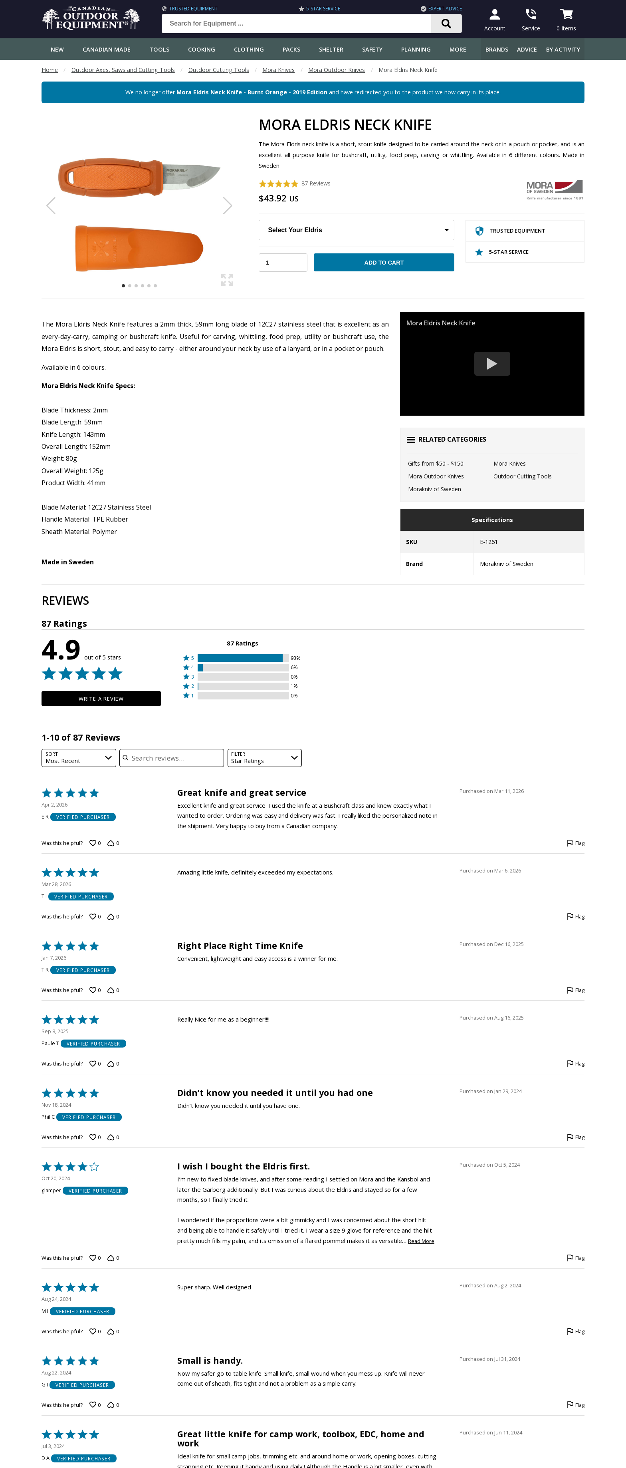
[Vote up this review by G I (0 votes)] (95, 1405)
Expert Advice (445, 8)
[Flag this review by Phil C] (575, 1137)
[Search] (446, 23)
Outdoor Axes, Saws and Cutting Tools (123, 70)
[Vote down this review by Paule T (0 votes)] (113, 1064)
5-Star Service (323, 8)
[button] (242, 658)
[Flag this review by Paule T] (575, 1064)
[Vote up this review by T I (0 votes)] (95, 917)
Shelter (331, 49)
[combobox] (79, 758)
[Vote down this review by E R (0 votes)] (113, 843)
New (57, 49)
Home (50, 70)
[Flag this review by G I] (575, 1405)
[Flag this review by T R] (575, 990)
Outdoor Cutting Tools (218, 70)
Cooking (201, 49)
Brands (496, 49)
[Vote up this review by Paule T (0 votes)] (95, 1064)
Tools (159, 49)
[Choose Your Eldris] (356, 230)
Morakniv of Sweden (434, 489)
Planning (416, 49)
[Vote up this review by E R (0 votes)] (95, 843)
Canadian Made (107, 49)
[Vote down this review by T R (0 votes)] (113, 990)
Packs (291, 49)
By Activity (563, 49)
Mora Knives (278, 70)
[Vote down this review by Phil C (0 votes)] (113, 1137)
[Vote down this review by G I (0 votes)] (113, 1405)
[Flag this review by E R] (575, 843)
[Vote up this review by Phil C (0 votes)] (95, 1137)
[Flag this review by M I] (575, 1331)
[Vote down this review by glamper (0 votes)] (113, 1258)
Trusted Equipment (193, 8)
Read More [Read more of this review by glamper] (421, 1241)
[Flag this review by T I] (575, 917)
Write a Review (101, 698)
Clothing (249, 49)
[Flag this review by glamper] (575, 1258)
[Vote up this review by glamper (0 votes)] (95, 1258)
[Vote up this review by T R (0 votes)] (95, 990)
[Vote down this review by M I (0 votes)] (113, 1331)
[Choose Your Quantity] (283, 262)
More (458, 49)
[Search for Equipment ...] (303, 23)
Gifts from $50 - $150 (436, 463)
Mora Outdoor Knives (336, 70)
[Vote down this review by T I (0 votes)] (113, 917)
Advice (527, 49)
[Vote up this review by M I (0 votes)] (95, 1331)
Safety (372, 49)
